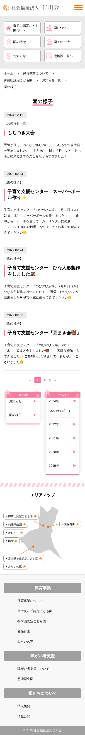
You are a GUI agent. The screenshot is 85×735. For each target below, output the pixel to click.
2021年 (54, 438)
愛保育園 (69, 524)
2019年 (54, 465)
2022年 (54, 424)
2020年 (54, 452)
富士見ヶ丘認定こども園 (23, 558)
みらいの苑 (15, 566)
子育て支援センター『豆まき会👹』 (44, 332)
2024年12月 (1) (60, 410)
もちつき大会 (21, 132)
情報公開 (23, 716)
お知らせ (15, 401)
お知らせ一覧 (51, 80)
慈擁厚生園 (15, 524)
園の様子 (13, 182)
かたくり (13, 532)
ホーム (8, 73)
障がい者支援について (33, 668)
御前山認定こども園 (18, 80)
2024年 (54, 401)
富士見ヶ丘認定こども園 (34, 611)
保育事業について (35, 73)
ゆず (11, 541)
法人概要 (23, 706)
